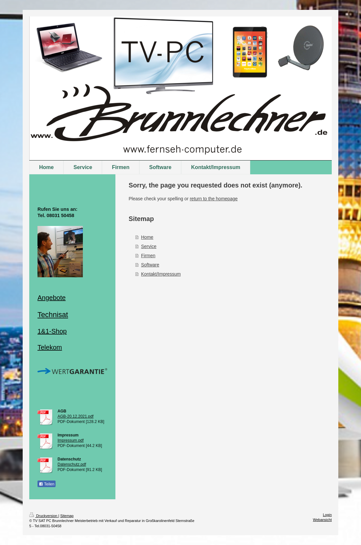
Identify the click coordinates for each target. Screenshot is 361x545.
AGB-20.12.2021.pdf (75, 416)
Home (147, 237)
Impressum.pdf (71, 440)
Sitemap (66, 516)
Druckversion (43, 516)
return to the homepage (214, 198)
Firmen (148, 255)
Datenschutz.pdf (72, 464)
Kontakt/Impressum (161, 274)
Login (327, 515)
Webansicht (322, 520)
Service (148, 246)
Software (150, 264)
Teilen (46, 484)
